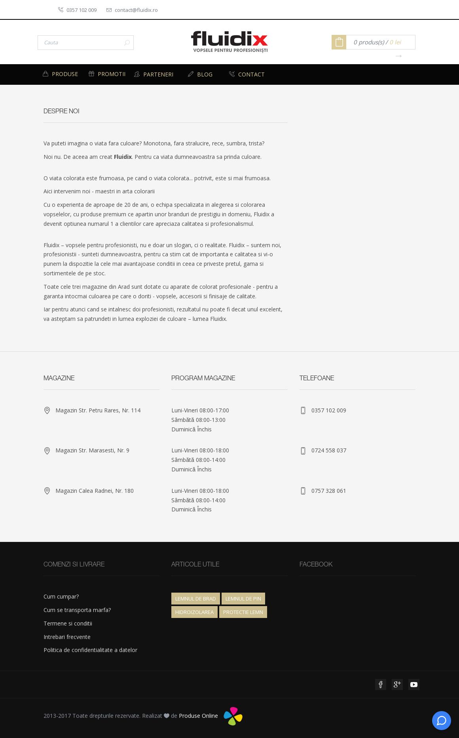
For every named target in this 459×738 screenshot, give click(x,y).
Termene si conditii (68, 623)
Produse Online (198, 715)
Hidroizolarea (194, 612)
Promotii (107, 74)
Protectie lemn (243, 612)
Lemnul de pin (243, 598)
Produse (60, 74)
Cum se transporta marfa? (77, 610)
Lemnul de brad (195, 598)
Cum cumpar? (61, 596)
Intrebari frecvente (67, 637)
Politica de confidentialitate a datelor (90, 650)
